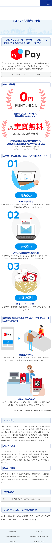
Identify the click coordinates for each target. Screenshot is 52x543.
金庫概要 (12, 532)
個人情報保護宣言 (13, 536)
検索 (42, 3)
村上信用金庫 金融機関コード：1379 (9, 3)
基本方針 (39, 532)
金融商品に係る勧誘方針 (39, 536)
